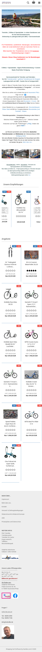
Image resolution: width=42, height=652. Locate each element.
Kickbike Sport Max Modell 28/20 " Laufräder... (10, 344)
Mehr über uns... (28, 142)
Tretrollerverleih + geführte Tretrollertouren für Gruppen (23, 79)
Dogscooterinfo (7, 539)
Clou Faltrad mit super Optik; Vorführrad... (10, 464)
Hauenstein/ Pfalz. (33, 92)
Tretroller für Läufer (8, 537)
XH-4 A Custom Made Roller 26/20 (31, 263)
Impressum (5, 499)
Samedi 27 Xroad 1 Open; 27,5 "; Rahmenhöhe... (31, 304)
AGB (3, 518)
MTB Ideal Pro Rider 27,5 (31, 423)
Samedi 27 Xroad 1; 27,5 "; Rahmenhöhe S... (10, 384)
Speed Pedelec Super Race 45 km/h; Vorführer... (10, 424)
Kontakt (4, 506)
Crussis (34, 101)
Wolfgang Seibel (21, 136)
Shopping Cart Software (13, 649)
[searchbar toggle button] (28, 3)
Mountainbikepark (7, 543)
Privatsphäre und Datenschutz (11, 522)
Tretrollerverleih (7, 535)
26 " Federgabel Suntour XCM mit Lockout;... (10, 264)
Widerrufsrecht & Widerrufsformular (13, 514)
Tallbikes (4, 541)
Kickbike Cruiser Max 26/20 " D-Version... (31, 384)
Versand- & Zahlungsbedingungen (12, 510)
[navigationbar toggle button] (39, 3)
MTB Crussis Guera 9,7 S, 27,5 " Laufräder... (31, 344)
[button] (5, 210)
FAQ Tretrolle (6, 533)
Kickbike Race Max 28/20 (10, 303)
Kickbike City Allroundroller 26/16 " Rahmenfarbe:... (21, 210)
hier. (29, 175)
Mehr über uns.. (6, 503)
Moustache (27, 101)
